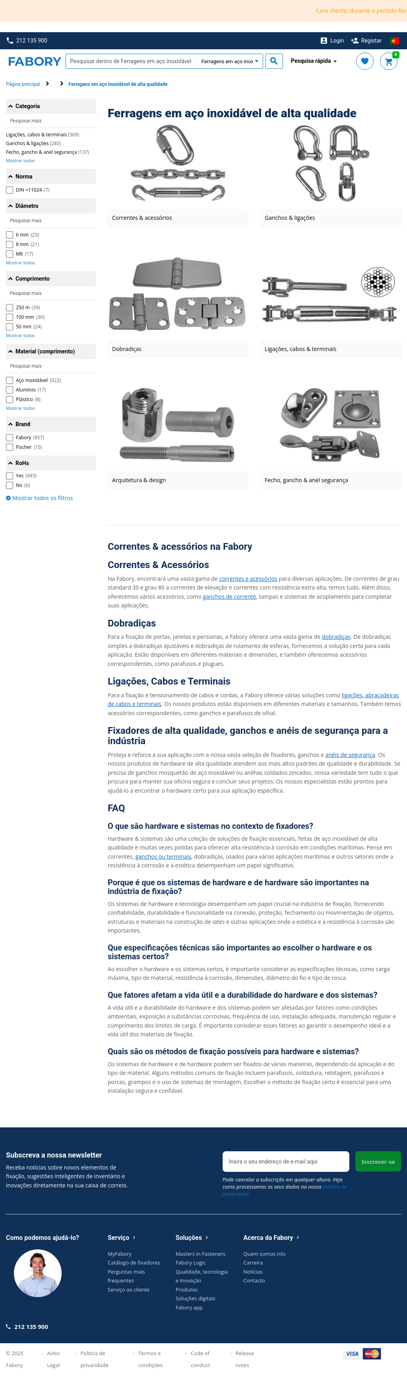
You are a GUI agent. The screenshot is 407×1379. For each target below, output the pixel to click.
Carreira (253, 1262)
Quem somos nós (264, 1253)
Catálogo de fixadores (134, 1262)
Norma (24, 176)
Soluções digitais (195, 1298)
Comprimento (33, 278)
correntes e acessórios (248, 578)
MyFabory (120, 1253)
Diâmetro (27, 206)
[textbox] (131, 61)
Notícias (252, 1271)
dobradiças (336, 636)
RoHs (22, 463)
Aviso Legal (53, 1359)
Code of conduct (200, 1359)
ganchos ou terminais (163, 856)
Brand (23, 424)
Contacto (254, 1280)
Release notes (245, 1359)
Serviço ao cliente (128, 1289)
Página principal (23, 84)
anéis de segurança (350, 754)
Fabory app (189, 1307)
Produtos (187, 1289)
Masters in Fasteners (200, 1253)
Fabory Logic (191, 1262)
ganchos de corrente (229, 596)
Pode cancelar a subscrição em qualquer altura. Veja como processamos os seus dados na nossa (285, 1186)
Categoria (28, 106)
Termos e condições (150, 1359)
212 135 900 (27, 41)
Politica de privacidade (95, 1359)
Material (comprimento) (45, 351)
